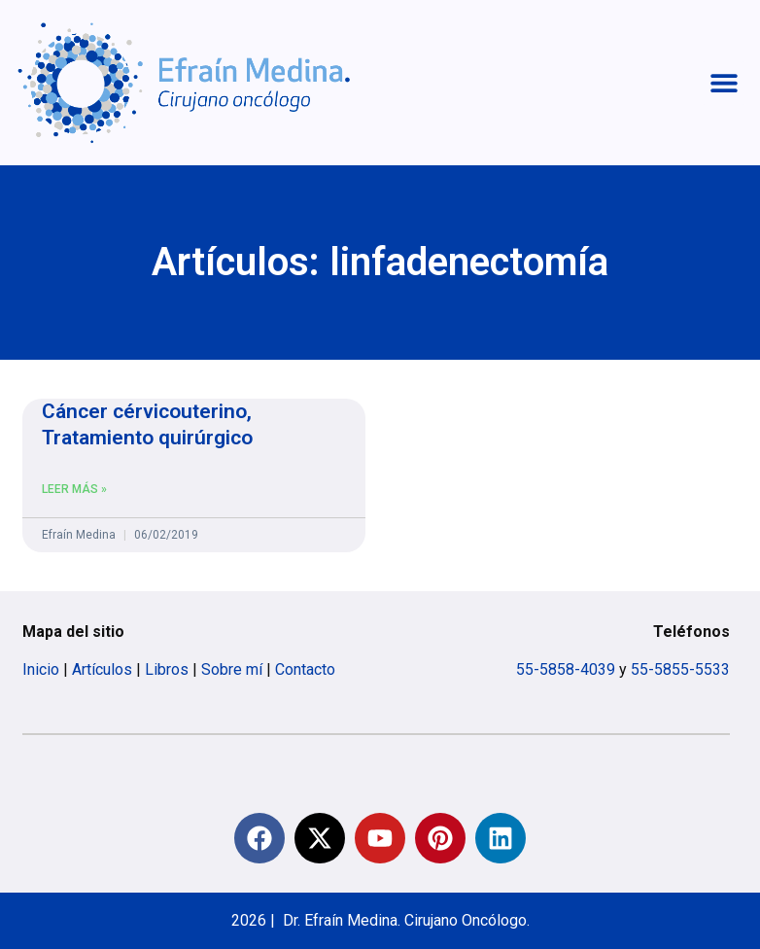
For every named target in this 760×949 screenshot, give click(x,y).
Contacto (305, 669)
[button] (723, 83)
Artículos (102, 669)
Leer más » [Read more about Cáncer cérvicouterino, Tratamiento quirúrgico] (74, 489)
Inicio (40, 669)
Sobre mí (231, 669)
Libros (167, 669)
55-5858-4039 (565, 669)
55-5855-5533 (680, 669)
